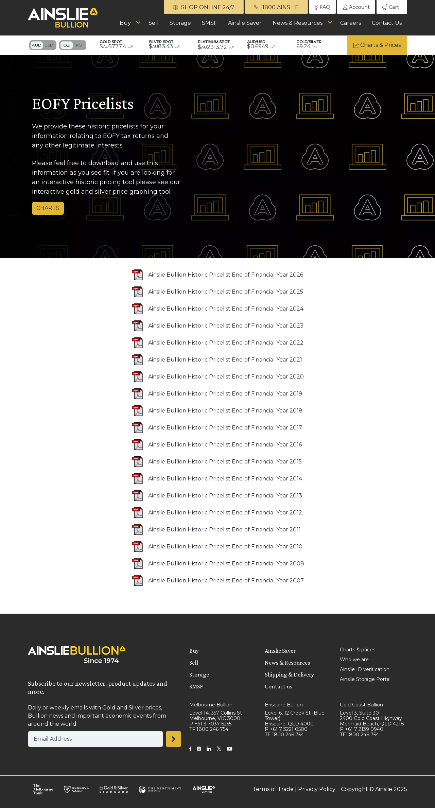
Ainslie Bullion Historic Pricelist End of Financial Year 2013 (225, 495)
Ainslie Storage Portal (365, 679)
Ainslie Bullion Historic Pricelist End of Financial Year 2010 (225, 546)
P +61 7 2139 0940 (361, 729)
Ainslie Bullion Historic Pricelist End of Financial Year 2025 (225, 291)
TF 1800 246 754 (208, 729)
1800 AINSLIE (276, 7)
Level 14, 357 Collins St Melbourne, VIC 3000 (215, 715)
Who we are (354, 659)
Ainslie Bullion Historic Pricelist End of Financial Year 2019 (225, 393)
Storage (180, 23)
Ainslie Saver (245, 23)
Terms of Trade (273, 789)
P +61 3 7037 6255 (210, 723)
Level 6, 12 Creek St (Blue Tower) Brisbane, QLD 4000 (295, 718)
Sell (154, 23)
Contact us (278, 686)
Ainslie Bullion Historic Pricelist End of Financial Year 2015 (225, 461)
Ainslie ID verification (364, 669)
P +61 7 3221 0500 (286, 729)
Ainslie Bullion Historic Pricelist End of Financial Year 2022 (225, 342)
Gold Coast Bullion (361, 705)
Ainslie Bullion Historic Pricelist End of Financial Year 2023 (225, 325)
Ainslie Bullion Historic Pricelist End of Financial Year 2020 (226, 376)
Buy (125, 23)
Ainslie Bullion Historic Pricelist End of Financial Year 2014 (225, 478)
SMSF (209, 23)
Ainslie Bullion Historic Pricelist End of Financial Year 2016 (225, 444)
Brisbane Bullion (284, 705)
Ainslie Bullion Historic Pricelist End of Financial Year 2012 (225, 512)
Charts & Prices (380, 45)
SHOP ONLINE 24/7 (203, 7)
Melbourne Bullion (210, 705)
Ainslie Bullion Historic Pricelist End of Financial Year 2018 (225, 410)
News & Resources (298, 23)
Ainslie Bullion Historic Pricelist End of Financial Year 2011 (224, 529)
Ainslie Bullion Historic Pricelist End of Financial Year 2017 (225, 427)
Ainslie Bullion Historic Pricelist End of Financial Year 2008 (226, 563)
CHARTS (47, 208)
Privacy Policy (316, 789)
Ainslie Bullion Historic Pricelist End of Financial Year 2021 (225, 359)
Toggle (42, 45)
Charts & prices (357, 650)
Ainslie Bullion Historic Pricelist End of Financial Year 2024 (225, 308)
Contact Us (387, 23)
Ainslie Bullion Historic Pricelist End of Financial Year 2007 (226, 580)
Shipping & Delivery (289, 674)
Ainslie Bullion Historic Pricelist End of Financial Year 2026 (225, 274)
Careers (350, 23)
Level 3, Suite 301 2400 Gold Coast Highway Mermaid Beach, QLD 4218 (372, 718)
